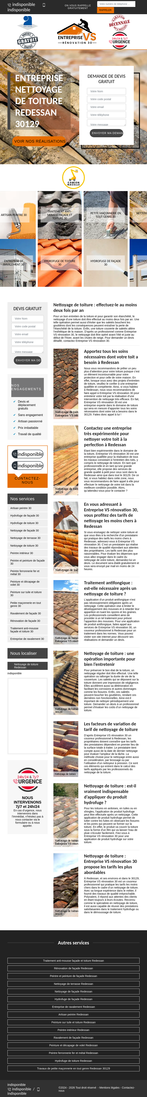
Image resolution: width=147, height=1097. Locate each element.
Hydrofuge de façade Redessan (73, 999)
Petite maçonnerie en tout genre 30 (25, 604)
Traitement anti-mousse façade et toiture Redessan (73, 960)
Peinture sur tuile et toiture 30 (26, 594)
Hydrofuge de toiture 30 (24, 523)
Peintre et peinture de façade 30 (27, 562)
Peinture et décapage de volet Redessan (73, 1045)
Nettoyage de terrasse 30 (25, 538)
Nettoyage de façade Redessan (73, 991)
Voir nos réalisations (40, 141)
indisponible (21, 4)
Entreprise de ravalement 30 (27, 638)
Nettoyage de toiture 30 (24, 545)
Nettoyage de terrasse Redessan (73, 983)
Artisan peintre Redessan (73, 1014)
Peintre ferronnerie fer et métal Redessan (73, 1052)
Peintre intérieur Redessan (73, 1030)
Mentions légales (109, 1087)
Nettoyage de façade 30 (24, 530)
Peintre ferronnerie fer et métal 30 (24, 573)
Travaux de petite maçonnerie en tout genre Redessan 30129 (73, 1068)
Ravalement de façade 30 (25, 613)
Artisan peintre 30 (20, 508)
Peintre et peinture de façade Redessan (73, 976)
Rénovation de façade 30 (25, 620)
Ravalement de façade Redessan (73, 1037)
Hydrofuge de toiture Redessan (73, 1060)
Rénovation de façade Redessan (73, 968)
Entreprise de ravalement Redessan (73, 1006)
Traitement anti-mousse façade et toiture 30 (24, 630)
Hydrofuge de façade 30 (24, 515)
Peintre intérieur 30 (21, 553)
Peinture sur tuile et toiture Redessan (73, 1022)
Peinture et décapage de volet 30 (25, 583)
